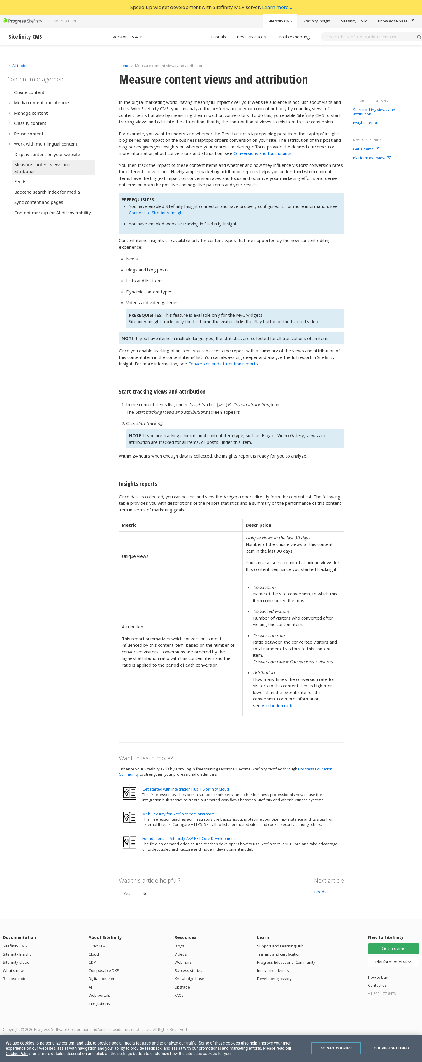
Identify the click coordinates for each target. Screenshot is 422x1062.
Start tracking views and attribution (374, 112)
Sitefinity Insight (316, 21)
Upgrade (182, 987)
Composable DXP (104, 970)
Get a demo (366, 149)
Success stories (188, 970)
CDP (92, 962)
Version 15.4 (127, 37)
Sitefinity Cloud (354, 21)
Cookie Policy (18, 1053)
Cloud (94, 954)
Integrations (99, 1003)
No (145, 893)
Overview (97, 946)
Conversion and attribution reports (223, 364)
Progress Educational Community (286, 962)
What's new (13, 970)
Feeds (320, 892)
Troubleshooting (293, 37)
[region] (211, 1048)
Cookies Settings (391, 1048)
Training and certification (279, 954)
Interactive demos (273, 970)
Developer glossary (274, 978)
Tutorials (217, 37)
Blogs (179, 946)
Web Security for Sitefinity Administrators (178, 813)
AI (90, 987)
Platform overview (372, 158)
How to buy (378, 977)
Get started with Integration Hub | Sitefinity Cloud (185, 789)
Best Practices (251, 37)
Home (124, 65)
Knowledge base (396, 21)
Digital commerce (104, 978)
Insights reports (367, 123)
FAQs (179, 995)
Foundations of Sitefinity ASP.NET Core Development (188, 838)
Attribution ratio (277, 705)
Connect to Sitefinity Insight (156, 212)
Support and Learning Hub (280, 946)
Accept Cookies (336, 1048)
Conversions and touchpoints (262, 153)
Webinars (183, 962)
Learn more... (277, 7)
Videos (181, 954)
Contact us (377, 985)
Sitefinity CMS (280, 21)
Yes (127, 893)
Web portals (99, 995)
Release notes (16, 978)
